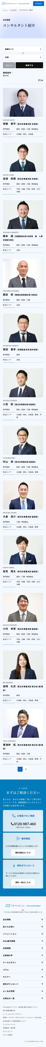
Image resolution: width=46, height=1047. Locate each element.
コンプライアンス (9, 1024)
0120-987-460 (25, 824)
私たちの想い (9, 926)
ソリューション (9, 933)
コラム (6, 969)
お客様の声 (8, 955)
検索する (29, 65)
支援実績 (7, 948)
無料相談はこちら (23, 852)
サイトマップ (7, 1031)
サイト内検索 (7, 1035)
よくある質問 (9, 991)
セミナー (7, 976)
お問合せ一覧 (9, 998)
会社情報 (13, 10)
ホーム (5, 10)
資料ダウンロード (10, 984)
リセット (9, 65)
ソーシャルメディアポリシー (13, 1014)
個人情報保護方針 (9, 1010)
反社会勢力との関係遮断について (14, 1021)
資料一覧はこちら (23, 882)
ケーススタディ (9, 962)
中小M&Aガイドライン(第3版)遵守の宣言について (20, 1007)
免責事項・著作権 (9, 1028)
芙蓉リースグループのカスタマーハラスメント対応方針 (22, 1017)
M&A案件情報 (9, 941)
